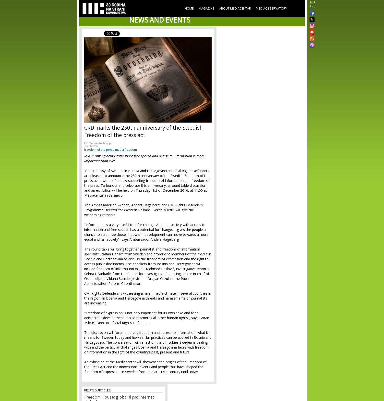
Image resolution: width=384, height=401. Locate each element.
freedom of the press (99, 150)
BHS (312, 2)
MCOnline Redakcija (98, 143)
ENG (312, 6)
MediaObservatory (271, 8)
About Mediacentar (235, 8)
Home (189, 8)
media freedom (126, 150)
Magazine (206, 8)
